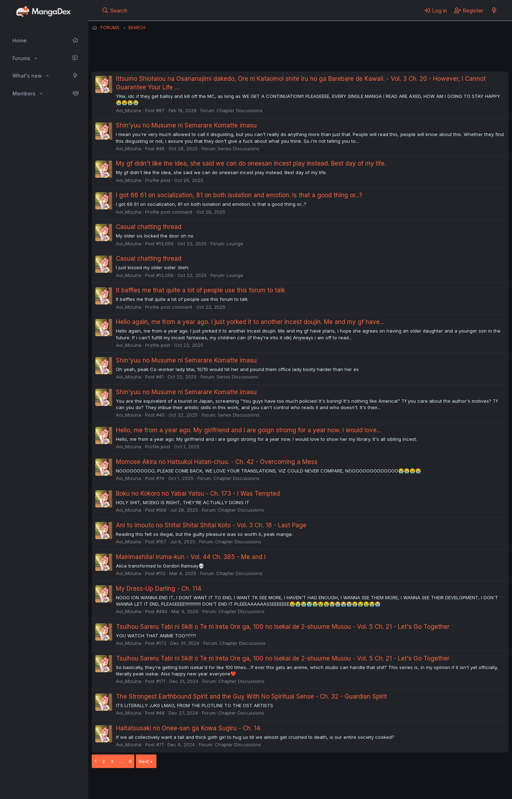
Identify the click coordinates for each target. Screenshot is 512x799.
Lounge (234, 243)
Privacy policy (266, 784)
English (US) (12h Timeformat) (128, 784)
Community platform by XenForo (449, 783)
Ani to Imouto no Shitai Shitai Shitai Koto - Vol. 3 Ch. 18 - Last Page (211, 525)
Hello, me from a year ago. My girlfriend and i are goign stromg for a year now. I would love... (248, 430)
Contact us (184, 784)
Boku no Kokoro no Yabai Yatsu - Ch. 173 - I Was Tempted (198, 493)
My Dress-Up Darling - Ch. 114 (158, 588)
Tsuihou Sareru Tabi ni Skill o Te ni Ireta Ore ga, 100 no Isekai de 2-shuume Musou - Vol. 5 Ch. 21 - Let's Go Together (282, 626)
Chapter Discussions (240, 110)
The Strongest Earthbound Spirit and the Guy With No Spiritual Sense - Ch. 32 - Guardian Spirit (251, 696)
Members (24, 93)
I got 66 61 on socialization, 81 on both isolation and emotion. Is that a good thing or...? (239, 195)
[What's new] (494, 10)
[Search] (114, 10)
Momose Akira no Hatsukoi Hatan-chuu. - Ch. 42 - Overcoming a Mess (217, 461)
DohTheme (440, 789)
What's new (27, 76)
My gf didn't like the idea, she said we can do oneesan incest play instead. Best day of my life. (251, 163)
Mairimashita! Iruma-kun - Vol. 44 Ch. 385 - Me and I (191, 556)
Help (295, 784)
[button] (36, 58)
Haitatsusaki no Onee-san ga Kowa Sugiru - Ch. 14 (188, 728)
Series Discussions (239, 148)
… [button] (121, 761)
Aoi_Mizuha (128, 110)
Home (19, 40)
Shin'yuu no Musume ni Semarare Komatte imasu (186, 125)
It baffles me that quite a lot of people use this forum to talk (200, 290)
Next (144, 761)
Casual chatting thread (148, 226)
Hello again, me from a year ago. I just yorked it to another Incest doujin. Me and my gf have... (250, 321)
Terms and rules (223, 784)
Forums (21, 58)
